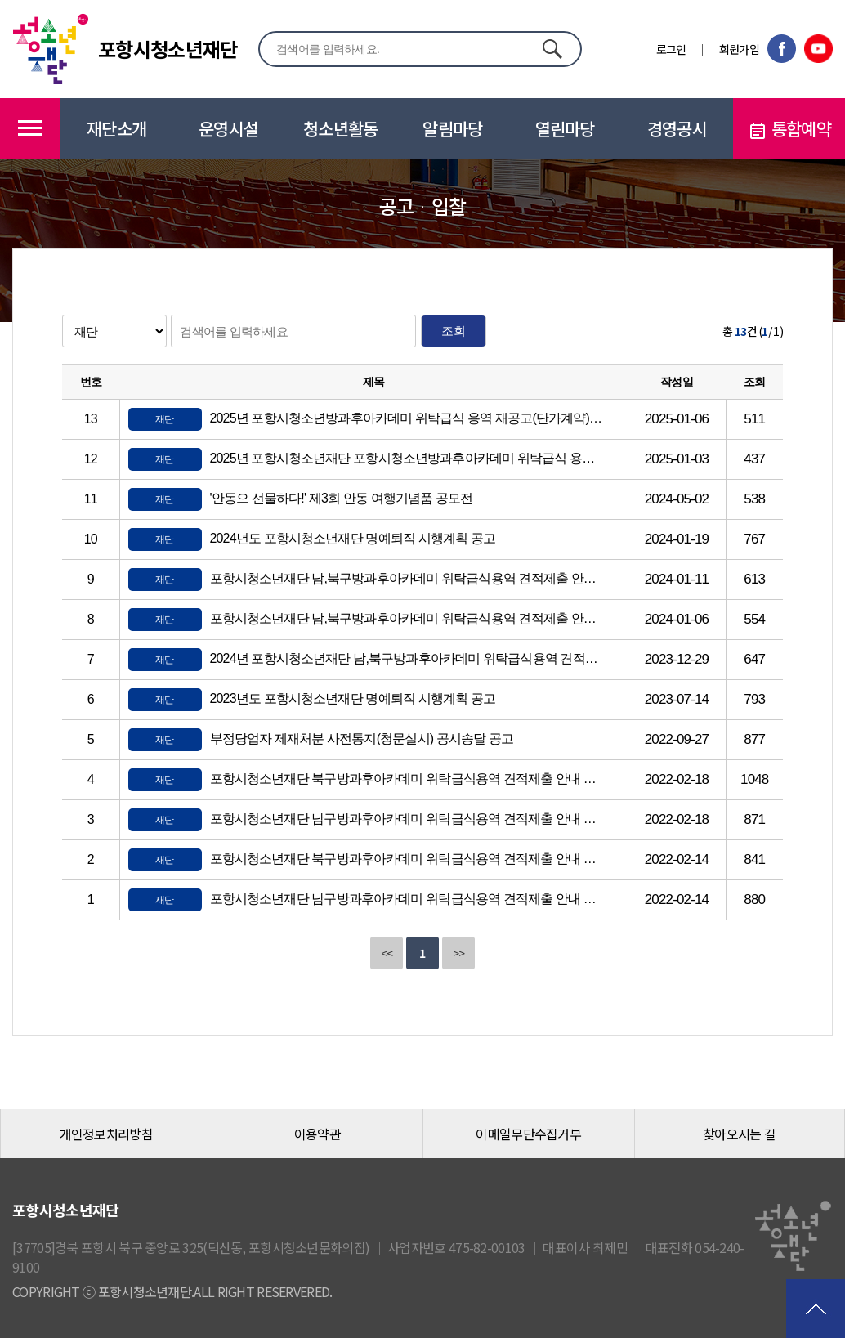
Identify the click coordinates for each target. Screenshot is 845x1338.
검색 (551, 48)
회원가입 (739, 49)
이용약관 (317, 1133)
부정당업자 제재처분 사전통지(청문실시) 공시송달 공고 (362, 738)
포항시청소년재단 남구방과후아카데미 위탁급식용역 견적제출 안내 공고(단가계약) (406, 899)
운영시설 (228, 128)
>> (459, 953)
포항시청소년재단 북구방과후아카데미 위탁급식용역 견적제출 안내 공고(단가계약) (406, 859)
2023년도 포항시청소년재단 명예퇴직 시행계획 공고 (353, 698)
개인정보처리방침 (106, 1133)
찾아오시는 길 (739, 1133)
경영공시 (677, 128)
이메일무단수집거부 (528, 1133)
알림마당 (452, 128)
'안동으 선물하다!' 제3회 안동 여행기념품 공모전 (341, 498)
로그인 (671, 49)
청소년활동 (340, 128)
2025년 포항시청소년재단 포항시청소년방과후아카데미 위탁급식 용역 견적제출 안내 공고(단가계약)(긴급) (406, 458)
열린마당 (565, 128)
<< (387, 953)
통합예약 (789, 128)
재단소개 (116, 128)
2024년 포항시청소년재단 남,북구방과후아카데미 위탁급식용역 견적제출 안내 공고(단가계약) (406, 658)
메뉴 (30, 128)
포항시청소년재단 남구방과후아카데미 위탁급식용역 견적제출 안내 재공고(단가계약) (406, 819)
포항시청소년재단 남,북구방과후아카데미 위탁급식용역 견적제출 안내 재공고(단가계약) (406, 578)
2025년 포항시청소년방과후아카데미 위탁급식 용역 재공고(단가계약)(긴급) (406, 418)
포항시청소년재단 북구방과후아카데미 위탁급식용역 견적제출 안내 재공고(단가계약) (406, 778)
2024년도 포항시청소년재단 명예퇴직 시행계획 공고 (353, 538)
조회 (453, 331)
